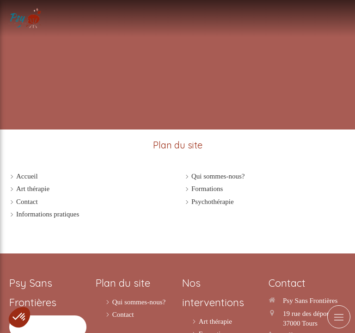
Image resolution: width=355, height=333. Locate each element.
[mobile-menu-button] (338, 316)
